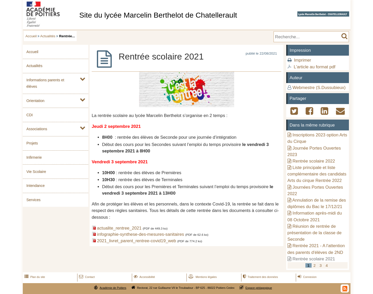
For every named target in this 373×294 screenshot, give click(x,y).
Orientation (35, 101)
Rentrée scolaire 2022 (313, 161)
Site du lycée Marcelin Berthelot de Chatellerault (158, 15)
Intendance (35, 185)
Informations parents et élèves (45, 83)
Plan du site (34, 276)
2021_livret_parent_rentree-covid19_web (136, 240)
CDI (29, 115)
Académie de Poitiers (112, 287)
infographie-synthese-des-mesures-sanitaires (140, 234)
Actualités (47, 36)
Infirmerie (34, 157)
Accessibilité (144, 276)
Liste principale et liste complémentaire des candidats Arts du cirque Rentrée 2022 (317, 174)
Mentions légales (202, 276)
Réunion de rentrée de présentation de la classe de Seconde (315, 233)
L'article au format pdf (314, 66)
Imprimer (302, 60)
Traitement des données (260, 276)
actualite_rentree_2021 (119, 228)
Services (33, 200)
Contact (86, 276)
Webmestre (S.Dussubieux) (319, 87)
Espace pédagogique (259, 287)
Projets (32, 143)
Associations (36, 129)
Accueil (31, 36)
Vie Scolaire (36, 172)
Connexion (307, 276)
